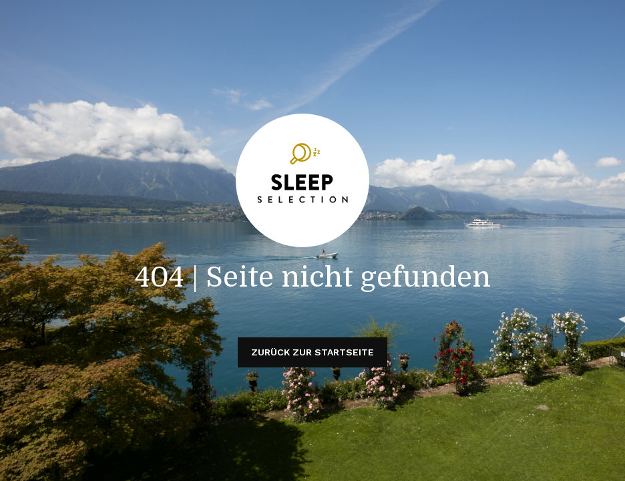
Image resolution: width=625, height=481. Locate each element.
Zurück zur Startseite (312, 352)
